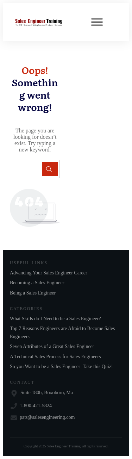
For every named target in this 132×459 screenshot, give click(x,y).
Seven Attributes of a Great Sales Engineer (52, 346)
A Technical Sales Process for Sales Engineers (55, 356)
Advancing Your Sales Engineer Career (48, 272)
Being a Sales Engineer (33, 293)
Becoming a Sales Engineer (37, 282)
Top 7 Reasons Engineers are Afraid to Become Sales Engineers (62, 332)
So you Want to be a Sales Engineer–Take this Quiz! (61, 366)
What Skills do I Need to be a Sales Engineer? (55, 318)
